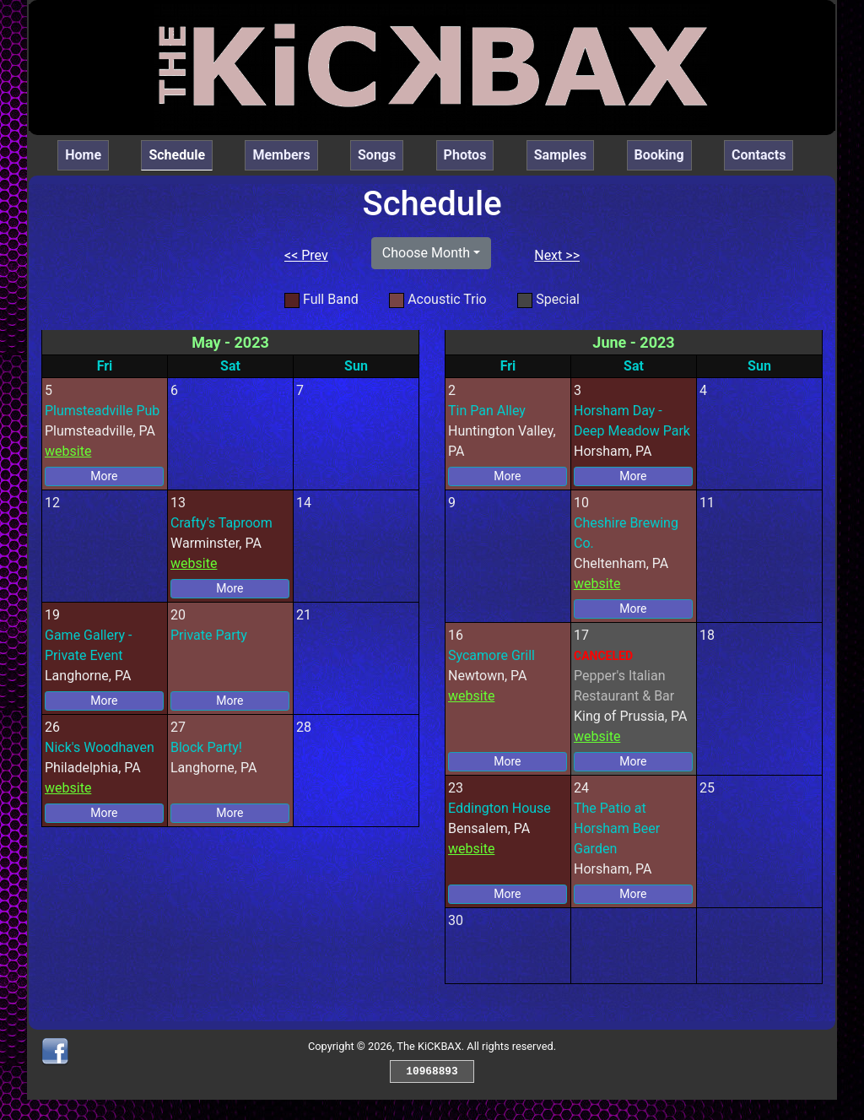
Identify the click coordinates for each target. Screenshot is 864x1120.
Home (83, 155)
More (103, 476)
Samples (560, 155)
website (68, 451)
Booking (659, 155)
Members (281, 155)
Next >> (557, 255)
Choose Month (426, 253)
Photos (465, 155)
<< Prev (306, 255)
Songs (377, 155)
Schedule (180, 153)
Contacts (759, 155)
